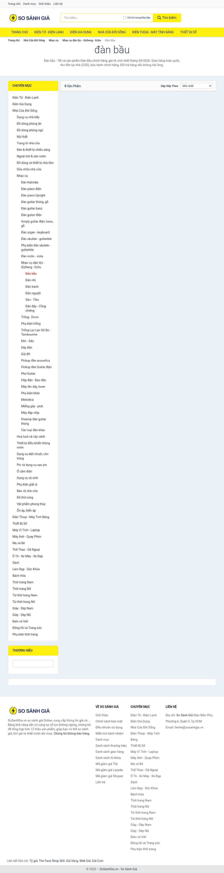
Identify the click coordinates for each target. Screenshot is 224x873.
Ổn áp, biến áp (26, 510)
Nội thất (22, 136)
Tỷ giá (33, 861)
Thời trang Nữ (22, 588)
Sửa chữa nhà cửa (29, 169)
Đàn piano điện (31, 189)
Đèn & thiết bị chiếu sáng (33, 149)
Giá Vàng (72, 861)
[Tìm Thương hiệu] (33, 663)
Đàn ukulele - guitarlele (36, 239)
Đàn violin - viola (32, 256)
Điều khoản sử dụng (109, 727)
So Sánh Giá (129, 869)
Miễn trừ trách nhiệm (110, 733)
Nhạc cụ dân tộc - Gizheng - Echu (81, 40)
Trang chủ (14, 3)
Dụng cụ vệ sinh (27, 478)
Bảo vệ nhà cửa (27, 491)
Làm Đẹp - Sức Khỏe (26, 569)
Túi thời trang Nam (25, 595)
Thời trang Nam (23, 582)
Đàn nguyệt (33, 293)
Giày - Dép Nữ (22, 615)
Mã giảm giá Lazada (109, 770)
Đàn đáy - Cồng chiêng (36, 308)
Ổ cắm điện (24, 471)
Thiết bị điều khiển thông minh (33, 445)
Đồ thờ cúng (25, 497)
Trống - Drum (30, 317)
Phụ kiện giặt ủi (27, 484)
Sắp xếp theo (169, 86)
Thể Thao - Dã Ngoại (26, 549)
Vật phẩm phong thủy (31, 504)
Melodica (27, 399)
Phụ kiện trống (31, 323)
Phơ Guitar (28, 373)
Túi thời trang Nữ (24, 602)
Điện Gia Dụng (80, 32)
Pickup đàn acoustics (35, 360)
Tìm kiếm (167, 18)
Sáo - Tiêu (32, 299)
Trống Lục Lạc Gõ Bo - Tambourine (36, 332)
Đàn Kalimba (29, 182)
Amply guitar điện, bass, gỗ (37, 224)
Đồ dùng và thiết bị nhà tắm (35, 163)
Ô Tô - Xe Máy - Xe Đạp (28, 556)
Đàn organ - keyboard (35, 232)
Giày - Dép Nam (23, 608)
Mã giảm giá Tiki (107, 764)
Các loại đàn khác (33, 430)
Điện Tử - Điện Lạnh (49, 32)
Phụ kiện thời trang (25, 634)
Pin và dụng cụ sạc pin (32, 465)
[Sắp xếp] (196, 86)
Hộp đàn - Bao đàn (33, 380)
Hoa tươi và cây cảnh (31, 436)
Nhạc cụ (53, 40)
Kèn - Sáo (27, 341)
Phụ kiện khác (30, 393)
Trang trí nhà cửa (28, 143)
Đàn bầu (31, 273)
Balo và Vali (20, 621)
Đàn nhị (31, 280)
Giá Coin (97, 861)
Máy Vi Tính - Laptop (26, 530)
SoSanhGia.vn (109, 869)
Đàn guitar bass (32, 208)
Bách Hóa (19, 575)
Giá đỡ (25, 354)
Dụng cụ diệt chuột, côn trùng (33, 456)
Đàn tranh (32, 286)
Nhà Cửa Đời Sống (112, 32)
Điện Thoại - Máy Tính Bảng (153, 32)
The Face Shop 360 (52, 861)
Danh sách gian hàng (110, 751)
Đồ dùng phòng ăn (29, 123)
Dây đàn (26, 347)
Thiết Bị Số (188, 32)
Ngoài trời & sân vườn (31, 156)
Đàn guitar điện (31, 215)
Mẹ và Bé (19, 543)
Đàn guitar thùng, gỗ (34, 202)
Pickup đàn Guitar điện (36, 367)
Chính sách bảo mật (109, 721)
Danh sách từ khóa (108, 758)
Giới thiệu (45, 3)
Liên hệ (58, 3)
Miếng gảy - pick (32, 406)
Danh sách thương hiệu (111, 745)
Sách (16, 562)
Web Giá (85, 861)
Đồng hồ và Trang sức (27, 628)
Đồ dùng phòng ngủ (30, 130)
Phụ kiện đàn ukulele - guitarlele (36, 247)
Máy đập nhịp (30, 412)
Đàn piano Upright (33, 195)
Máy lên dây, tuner (33, 386)
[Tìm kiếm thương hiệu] (91, 17)
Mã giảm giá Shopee (109, 776)
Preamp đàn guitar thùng (33, 421)
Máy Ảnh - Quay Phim (27, 536)
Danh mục (29, 3)
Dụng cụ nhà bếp (28, 117)
